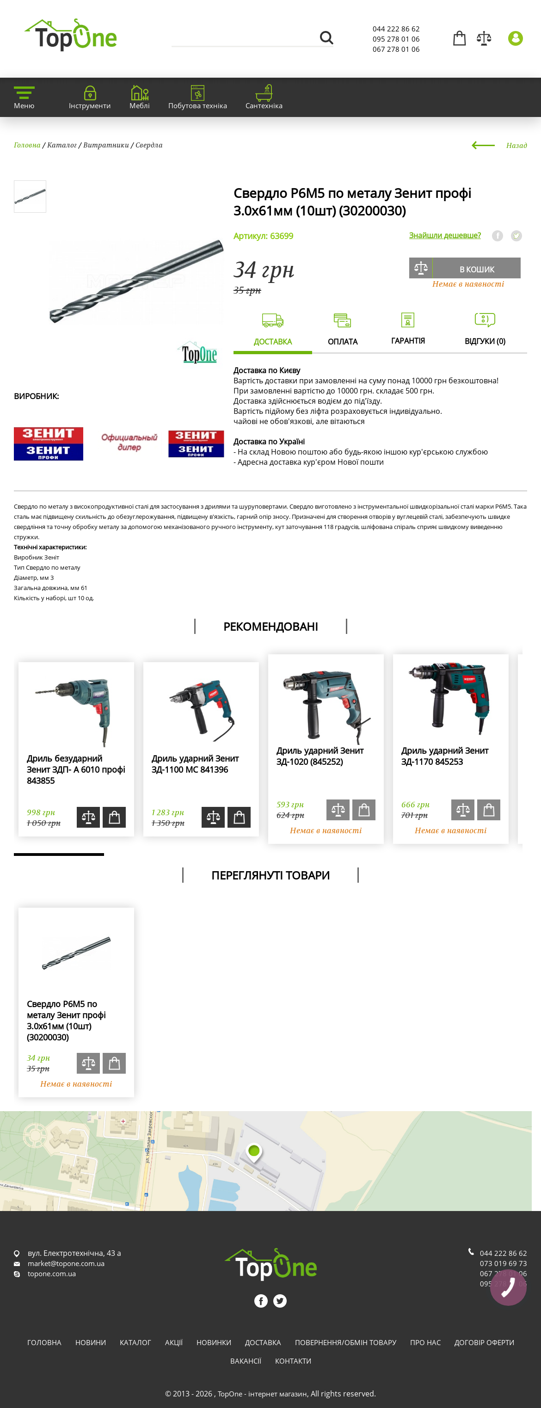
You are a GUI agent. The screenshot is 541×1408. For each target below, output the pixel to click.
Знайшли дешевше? (445, 235)
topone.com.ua (52, 1273)
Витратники (106, 144)
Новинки (214, 1342)
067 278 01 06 (396, 49)
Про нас (425, 1342)
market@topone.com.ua (66, 1263)
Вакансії (245, 1360)
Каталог (62, 144)
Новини (90, 1342)
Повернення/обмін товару (345, 1342)
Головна (27, 144)
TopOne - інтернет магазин (262, 1393)
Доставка (263, 1342)
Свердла (149, 144)
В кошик (477, 269)
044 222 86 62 (396, 28)
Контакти (293, 1360)
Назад (516, 145)
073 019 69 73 (503, 1263)
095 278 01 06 (396, 38)
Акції (174, 1342)
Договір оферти (484, 1342)
